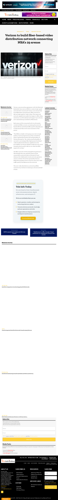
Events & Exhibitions (9, 23)
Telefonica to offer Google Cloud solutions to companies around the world (43, 233)
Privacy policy (33, 436)
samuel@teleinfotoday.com (6, 488)
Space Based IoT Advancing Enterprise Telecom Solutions (48, 154)
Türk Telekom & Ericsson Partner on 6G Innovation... (14, 416)
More (32, 23)
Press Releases (18, 19)
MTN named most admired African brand (14, 232)
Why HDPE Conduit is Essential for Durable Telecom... (48, 118)
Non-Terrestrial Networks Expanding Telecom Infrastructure (48, 125)
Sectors (44, 19)
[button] (55, 19)
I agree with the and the (50, 76)
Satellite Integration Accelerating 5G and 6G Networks (6, 120)
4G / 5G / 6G (4, 117)
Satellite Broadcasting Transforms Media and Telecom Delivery (6, 147)
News (9, 19)
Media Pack (52, 96)
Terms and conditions (50, 75)
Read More (3, 486)
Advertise (33, 10)
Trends (28, 19)
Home (4, 19)
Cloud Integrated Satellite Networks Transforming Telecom (6, 133)
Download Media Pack (28, 218)
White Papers (23, 23)
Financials (36, 19)
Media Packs (26, 10)
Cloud (2, 130)
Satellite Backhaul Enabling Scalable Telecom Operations (48, 139)
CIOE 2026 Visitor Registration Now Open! (48, 112)
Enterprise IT (20, 31)
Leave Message (49, 100)
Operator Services (36, 31)
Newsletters (19, 10)
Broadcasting (4, 143)
